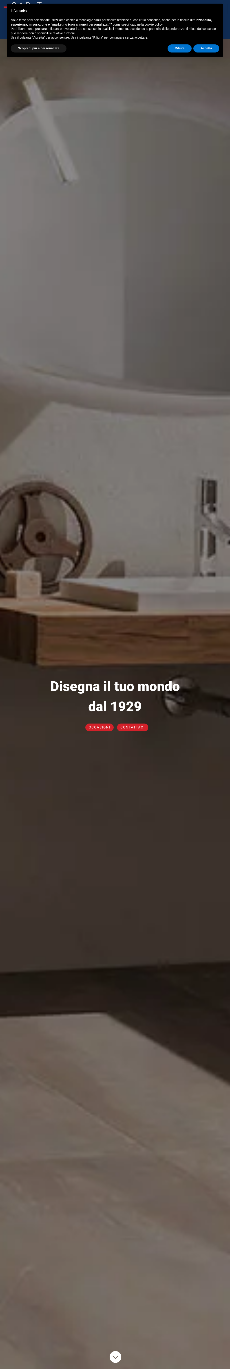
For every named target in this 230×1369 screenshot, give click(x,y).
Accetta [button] (206, 41)
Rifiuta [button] (180, 41)
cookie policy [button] (153, 17)
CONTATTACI (132, 727)
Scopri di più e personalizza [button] (38, 41)
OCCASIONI (99, 727)
